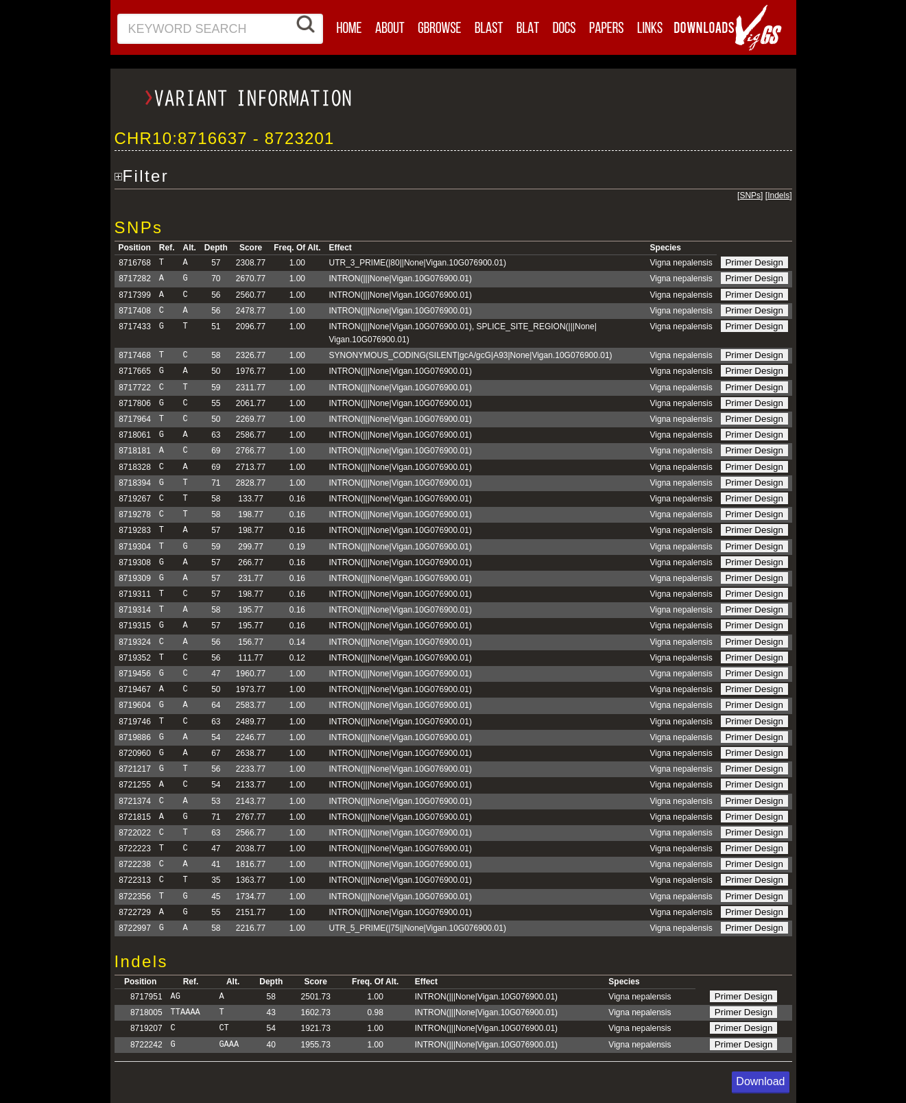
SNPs (750, 195)
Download (760, 1081)
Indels (778, 195)
